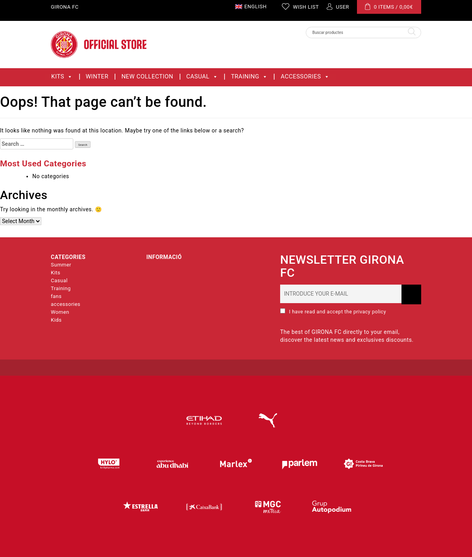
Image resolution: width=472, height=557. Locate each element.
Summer (61, 265)
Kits (62, 77)
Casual (202, 77)
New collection (147, 77)
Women (60, 312)
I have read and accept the (333, 311)
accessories (305, 77)
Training (249, 77)
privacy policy (369, 312)
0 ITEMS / (389, 6)
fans (56, 296)
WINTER (97, 77)
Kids (56, 320)
